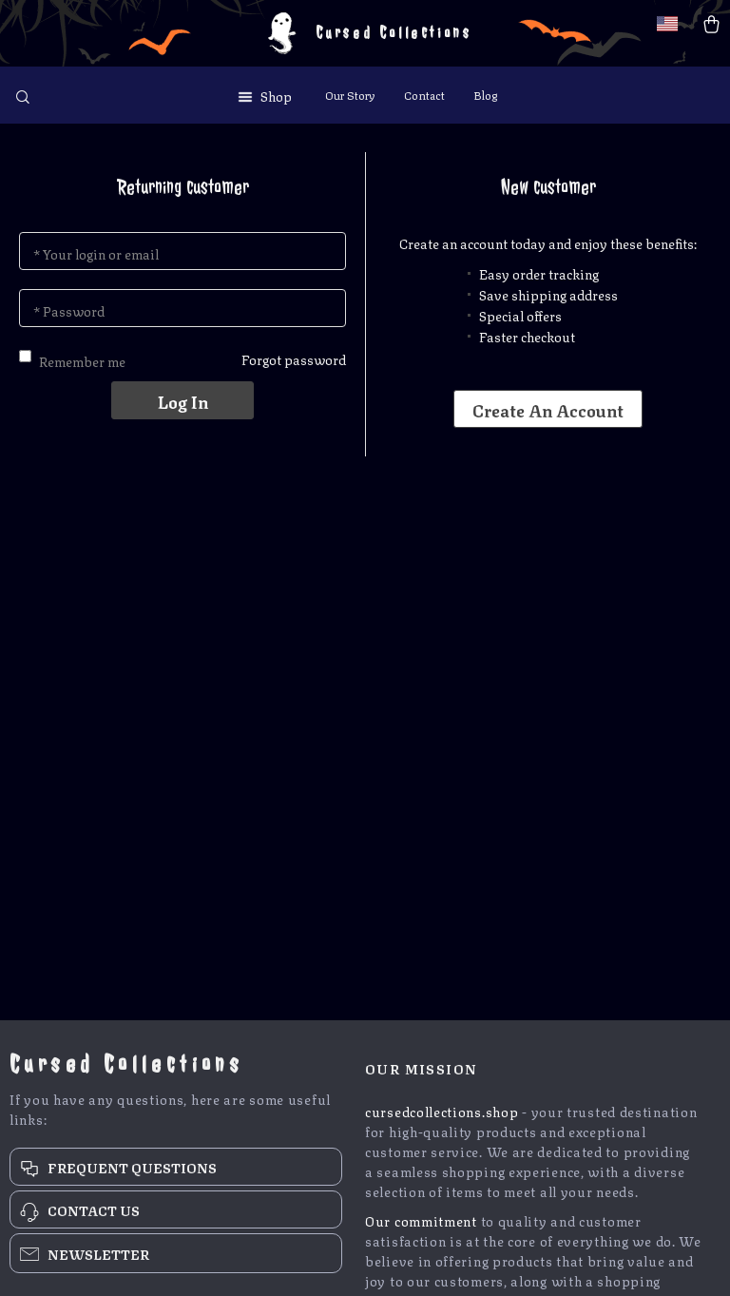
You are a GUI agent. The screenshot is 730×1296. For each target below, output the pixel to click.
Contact (424, 95)
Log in (183, 400)
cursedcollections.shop (441, 1110)
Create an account (548, 409)
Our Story (350, 95)
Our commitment (421, 1219)
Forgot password (293, 358)
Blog (485, 95)
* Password (69, 310)
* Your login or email (96, 252)
